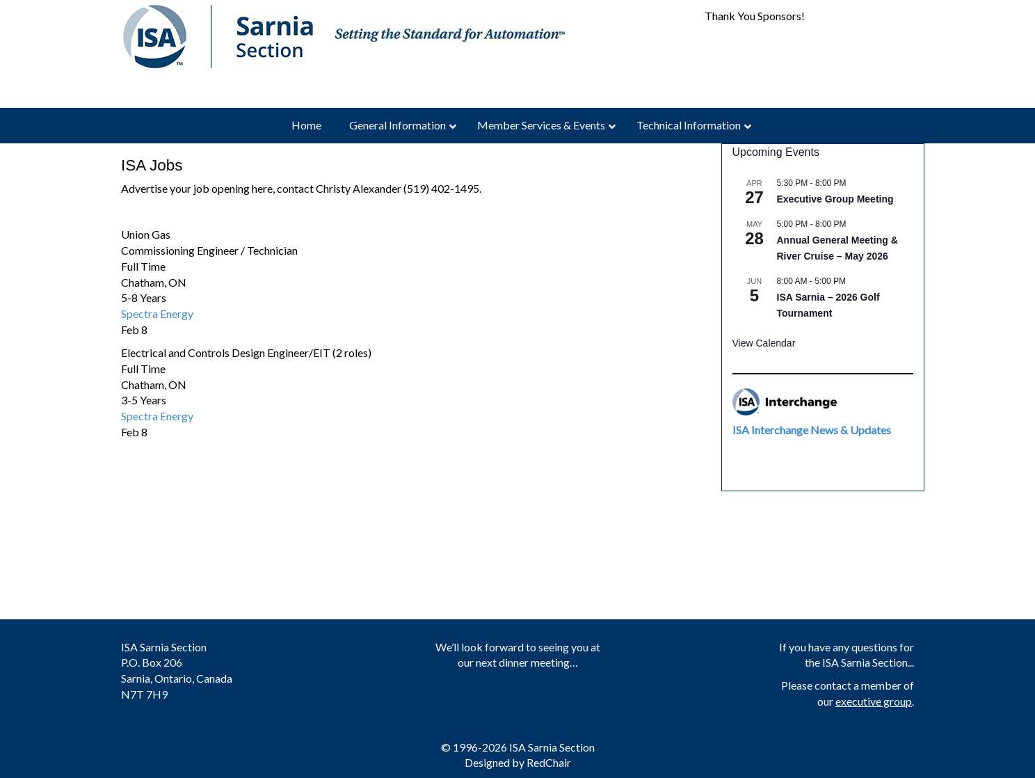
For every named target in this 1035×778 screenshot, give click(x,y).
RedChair (549, 762)
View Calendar (764, 343)
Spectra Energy (157, 313)
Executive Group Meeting (835, 199)
